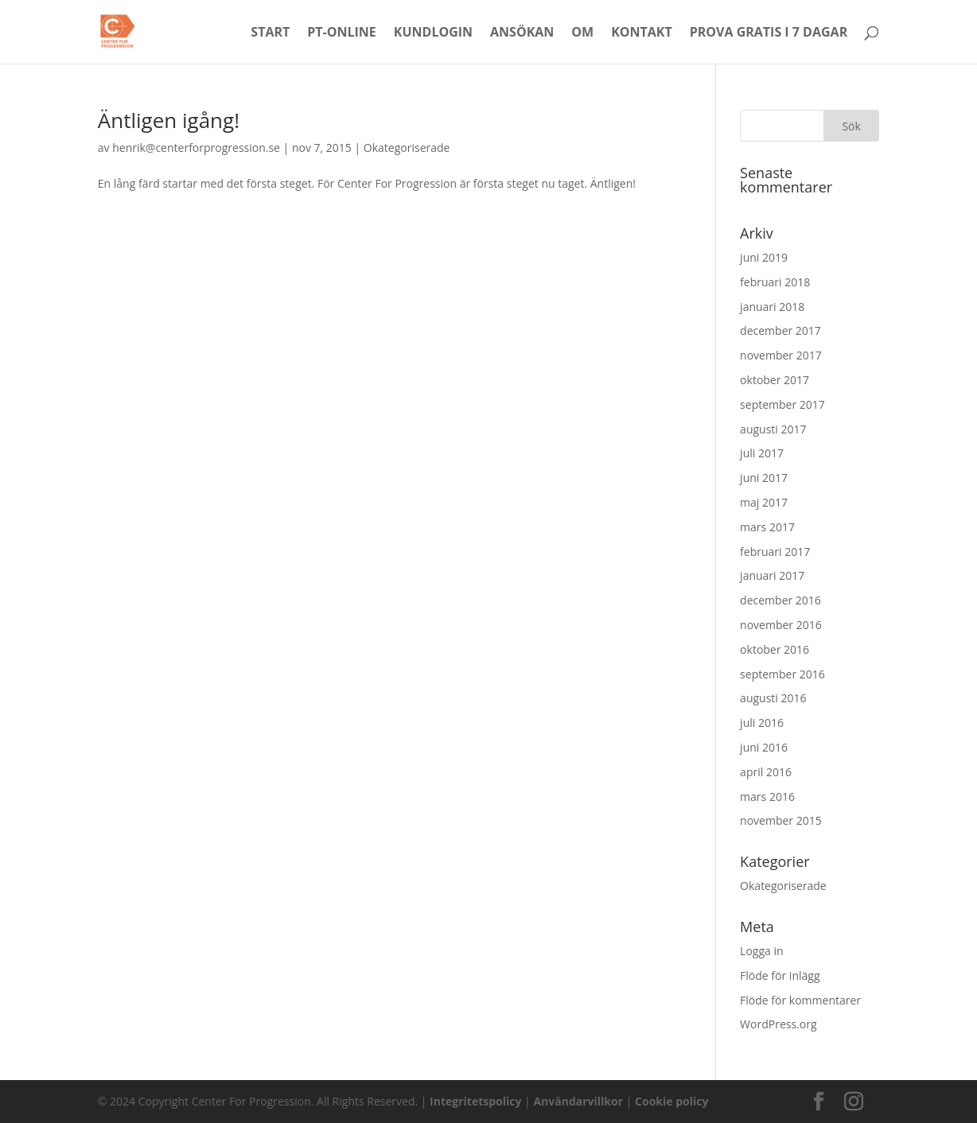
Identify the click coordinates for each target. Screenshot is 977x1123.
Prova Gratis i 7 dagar (768, 33)
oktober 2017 (774, 379)
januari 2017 (772, 575)
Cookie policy (671, 1101)
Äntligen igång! (168, 120)
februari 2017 (775, 551)
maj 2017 (764, 502)
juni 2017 (764, 477)
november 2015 (781, 820)
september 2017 (782, 404)
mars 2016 (767, 796)
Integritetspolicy (475, 1101)
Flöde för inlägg (779, 975)
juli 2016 (762, 722)
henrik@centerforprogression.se (196, 147)
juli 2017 (762, 452)
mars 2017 (767, 526)
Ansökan (522, 33)
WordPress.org (778, 1024)
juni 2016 (764, 747)
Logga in (761, 950)
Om (582, 33)
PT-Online (341, 33)
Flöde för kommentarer (800, 1000)
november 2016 (781, 624)
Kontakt (641, 33)
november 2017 (781, 355)
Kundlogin (433, 33)
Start (270, 33)
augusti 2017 (773, 429)
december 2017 (780, 330)
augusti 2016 (773, 697)
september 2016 (782, 674)
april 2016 (766, 771)
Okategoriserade (407, 147)
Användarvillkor (578, 1101)
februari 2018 (775, 281)
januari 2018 (772, 306)
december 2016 (780, 600)
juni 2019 (764, 257)
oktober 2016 (774, 649)
